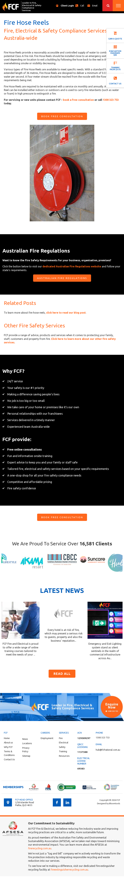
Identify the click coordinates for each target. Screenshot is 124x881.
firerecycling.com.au (39, 848)
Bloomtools (114, 803)
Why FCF (8, 747)
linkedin (67, 802)
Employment (47, 738)
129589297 (83, 738)
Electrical (63, 742)
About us (8, 742)
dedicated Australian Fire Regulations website (71, 266)
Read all (62, 673)
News (25, 739)
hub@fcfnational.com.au (95, 5)
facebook (57, 802)
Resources (64, 756)
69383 (81, 768)
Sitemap (26, 756)
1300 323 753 (83, 5)
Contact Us (9, 759)
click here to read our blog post (66, 312)
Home (7, 738)
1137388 (82, 752)
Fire (61, 738)
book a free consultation (78, 99)
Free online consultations (24, 449)
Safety (62, 747)
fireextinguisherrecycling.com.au (69, 869)
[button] (62, 116)
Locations (27, 743)
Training (63, 751)
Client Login (67, 5)
